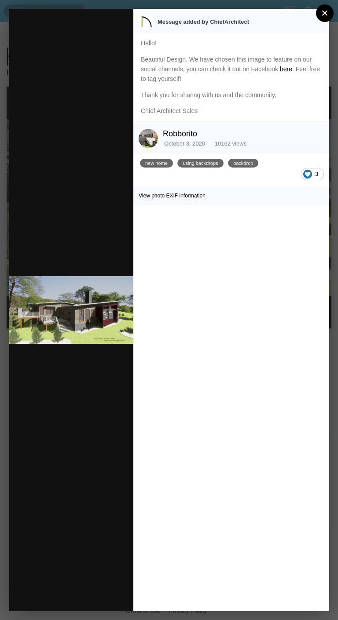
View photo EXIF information (172, 196)
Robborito (180, 133)
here (286, 69)
